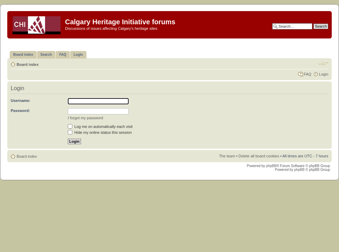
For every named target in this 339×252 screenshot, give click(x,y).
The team (227, 156)
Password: (20, 110)
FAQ (307, 74)
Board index (28, 64)
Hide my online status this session (100, 132)
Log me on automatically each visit (100, 126)
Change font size (323, 63)
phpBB (271, 166)
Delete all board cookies (259, 156)
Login (323, 74)
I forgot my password (85, 118)
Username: (20, 100)
